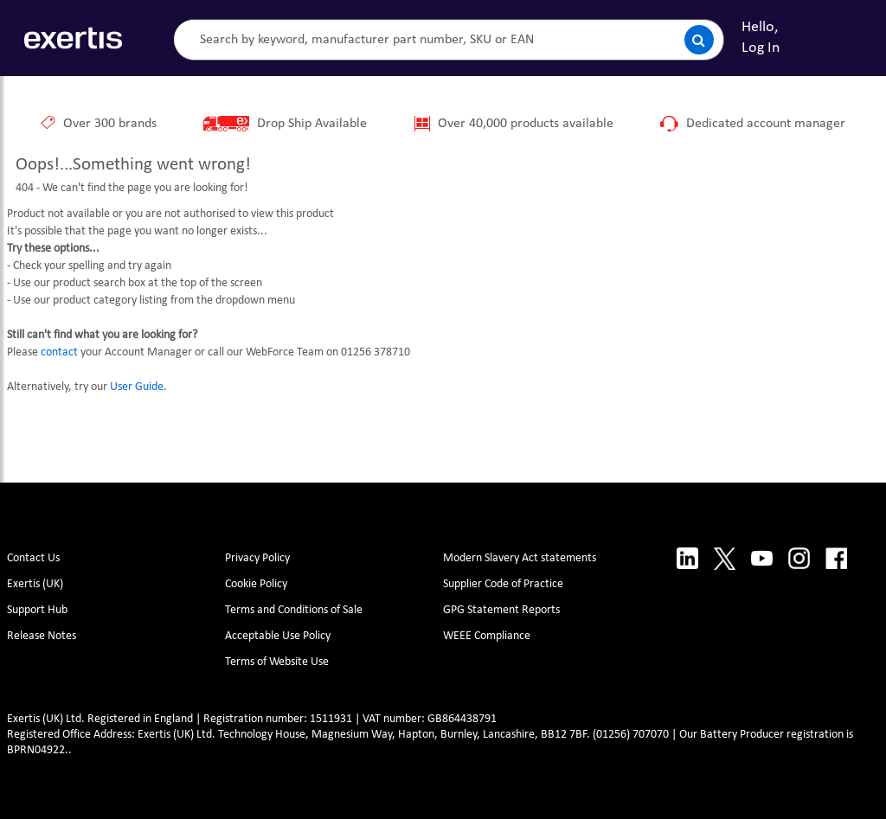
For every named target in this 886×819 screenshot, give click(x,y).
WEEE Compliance (486, 636)
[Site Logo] (73, 38)
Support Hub (37, 610)
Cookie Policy (256, 584)
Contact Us (33, 558)
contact (59, 352)
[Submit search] (699, 39)
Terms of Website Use (277, 662)
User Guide (137, 387)
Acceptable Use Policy (278, 636)
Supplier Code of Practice (503, 584)
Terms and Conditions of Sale (294, 610)
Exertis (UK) (35, 584)
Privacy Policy (257, 558)
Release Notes (41, 636)
